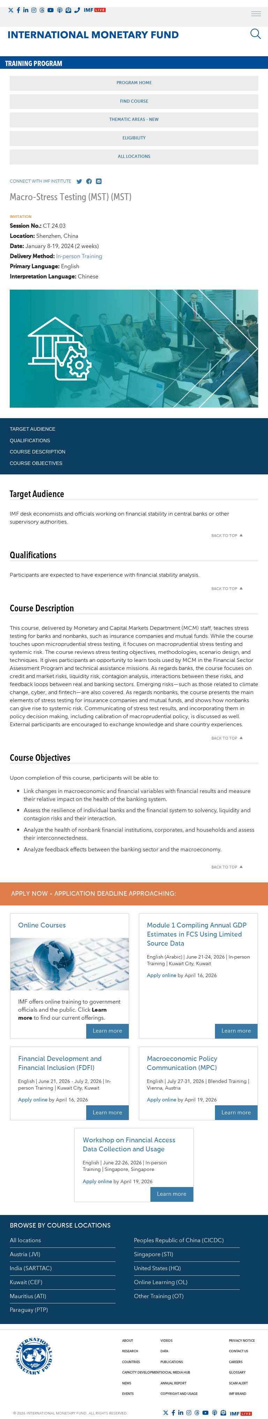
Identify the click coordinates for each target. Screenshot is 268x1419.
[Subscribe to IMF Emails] (68, 10)
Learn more (107, 1031)
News (126, 1383)
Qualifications (30, 440)
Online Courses (42, 925)
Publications (172, 1362)
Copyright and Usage (179, 1394)
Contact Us (238, 1351)
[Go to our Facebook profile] (87, 182)
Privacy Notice (242, 1341)
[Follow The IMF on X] (11, 10)
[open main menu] (256, 15)
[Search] (256, 34)
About (127, 1341)
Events (128, 1394)
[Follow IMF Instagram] (33, 10)
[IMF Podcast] (59, 10)
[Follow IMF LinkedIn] (25, 10)
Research (130, 1351)
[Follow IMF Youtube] (50, 10)
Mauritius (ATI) (28, 1296)
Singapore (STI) (153, 1254)
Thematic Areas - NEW (134, 120)
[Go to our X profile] (78, 182)
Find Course (134, 102)
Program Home (134, 83)
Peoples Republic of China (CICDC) (179, 1240)
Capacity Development (141, 1372)
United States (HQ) (157, 1268)
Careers (236, 1362)
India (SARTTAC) (31, 1268)
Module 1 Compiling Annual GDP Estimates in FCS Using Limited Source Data (197, 934)
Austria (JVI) (25, 1254)
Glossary (237, 1372)
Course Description (37, 451)
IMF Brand (237, 1394)
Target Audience (32, 429)
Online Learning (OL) (160, 1282)
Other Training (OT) (159, 1296)
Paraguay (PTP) (29, 1310)
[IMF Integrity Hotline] (77, 10)
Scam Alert (238, 1383)
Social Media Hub (175, 1372)
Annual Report (173, 1383)
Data (164, 1351)
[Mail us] (97, 182)
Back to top (224, 536)
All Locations (134, 157)
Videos (166, 1341)
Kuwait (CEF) (26, 1282)
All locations (25, 1240)
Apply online (161, 976)
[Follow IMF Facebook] (18, 10)
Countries (131, 1362)
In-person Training (79, 256)
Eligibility (134, 138)
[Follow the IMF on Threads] (41, 10)
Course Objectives (36, 463)
